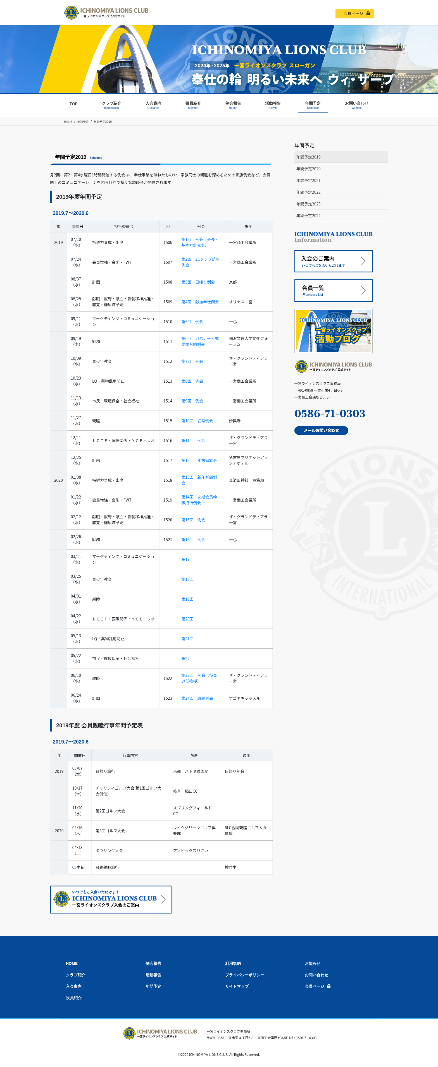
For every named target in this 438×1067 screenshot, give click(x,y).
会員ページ (353, 13)
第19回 (187, 599)
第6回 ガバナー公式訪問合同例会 (200, 341)
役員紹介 (74, 998)
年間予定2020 (308, 168)
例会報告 (153, 963)
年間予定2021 (308, 180)
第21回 (187, 638)
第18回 (187, 579)
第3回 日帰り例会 (198, 282)
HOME (72, 963)
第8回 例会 (192, 381)
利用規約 (233, 963)
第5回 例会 (192, 321)
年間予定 (304, 145)
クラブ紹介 (75, 975)
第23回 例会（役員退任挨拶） (199, 678)
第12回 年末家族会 (199, 460)
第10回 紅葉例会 (197, 420)
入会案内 (74, 986)
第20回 (187, 619)
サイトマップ (237, 986)
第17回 (187, 559)
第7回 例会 (192, 361)
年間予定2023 (308, 204)
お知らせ (312, 963)
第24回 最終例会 (197, 698)
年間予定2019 (308, 157)
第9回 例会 (192, 401)
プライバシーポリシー (244, 975)
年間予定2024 (308, 215)
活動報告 (153, 975)
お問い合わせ (316, 975)
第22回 (187, 658)
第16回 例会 (193, 539)
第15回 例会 (193, 519)
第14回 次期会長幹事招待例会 (199, 499)
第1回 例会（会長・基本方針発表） (200, 242)
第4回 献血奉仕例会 (200, 301)
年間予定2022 (308, 192)
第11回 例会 (193, 440)
